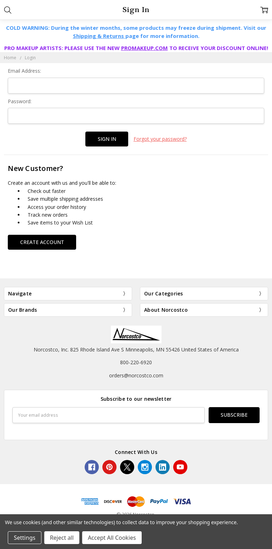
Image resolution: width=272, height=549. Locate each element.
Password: (20, 101)
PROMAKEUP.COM (144, 47)
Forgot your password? (160, 138)
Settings (24, 538)
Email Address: (24, 70)
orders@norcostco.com (136, 375)
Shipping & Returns (99, 35)
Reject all (62, 538)
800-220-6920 (136, 362)
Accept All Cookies (112, 538)
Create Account (42, 242)
